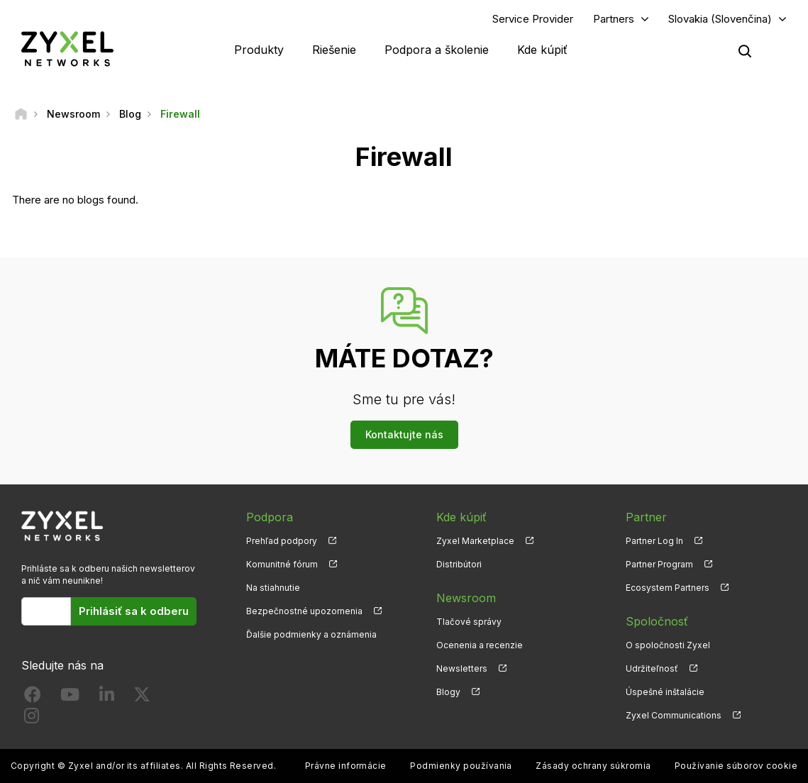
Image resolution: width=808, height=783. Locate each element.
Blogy (448, 692)
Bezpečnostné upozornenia (304, 611)
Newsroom (466, 598)
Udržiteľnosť (652, 668)
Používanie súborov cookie (736, 765)
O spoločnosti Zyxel (668, 645)
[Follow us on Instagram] (31, 718)
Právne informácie (346, 765)
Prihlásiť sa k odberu (134, 611)
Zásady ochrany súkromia (593, 765)
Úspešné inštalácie (665, 692)
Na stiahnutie (273, 587)
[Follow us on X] (141, 697)
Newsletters (461, 668)
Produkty (259, 50)
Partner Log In (654, 540)
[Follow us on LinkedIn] (106, 697)
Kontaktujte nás (404, 434)
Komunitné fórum (282, 564)
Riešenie (334, 50)
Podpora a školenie (436, 50)
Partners (613, 19)
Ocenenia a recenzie (479, 645)
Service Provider (532, 19)
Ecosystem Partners (667, 587)
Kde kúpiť (542, 50)
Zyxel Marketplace (475, 540)
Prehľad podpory (281, 540)
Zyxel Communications (673, 715)
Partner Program (659, 564)
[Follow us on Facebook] (32, 697)
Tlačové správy (469, 621)
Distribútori (459, 564)
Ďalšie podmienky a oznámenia (311, 634)
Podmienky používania (461, 765)
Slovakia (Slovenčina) (720, 19)
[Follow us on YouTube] (69, 697)
